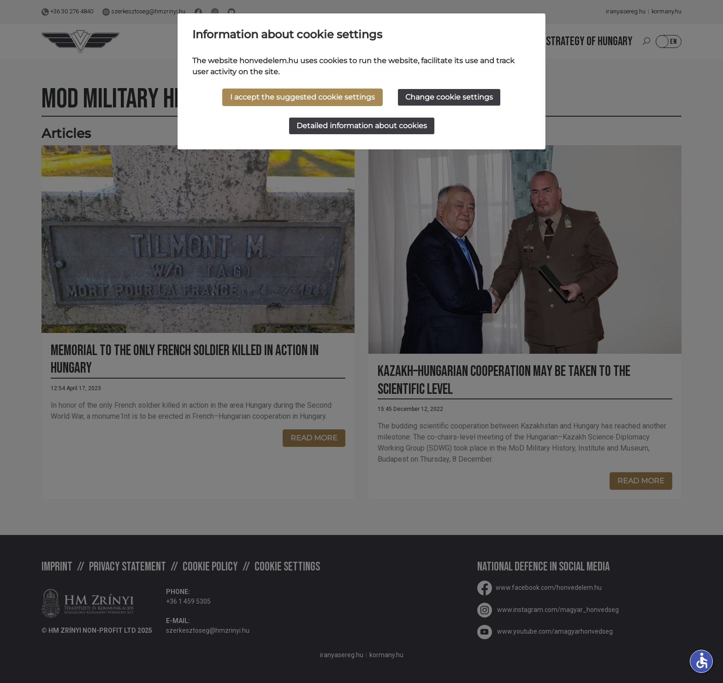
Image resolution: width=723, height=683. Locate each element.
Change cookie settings (449, 97)
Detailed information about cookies (361, 125)
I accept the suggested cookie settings (302, 97)
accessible (702, 660)
